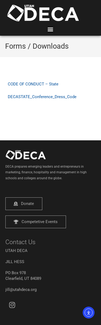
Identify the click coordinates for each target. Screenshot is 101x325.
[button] (50, 29)
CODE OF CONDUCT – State (33, 84)
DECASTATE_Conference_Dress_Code (42, 96)
